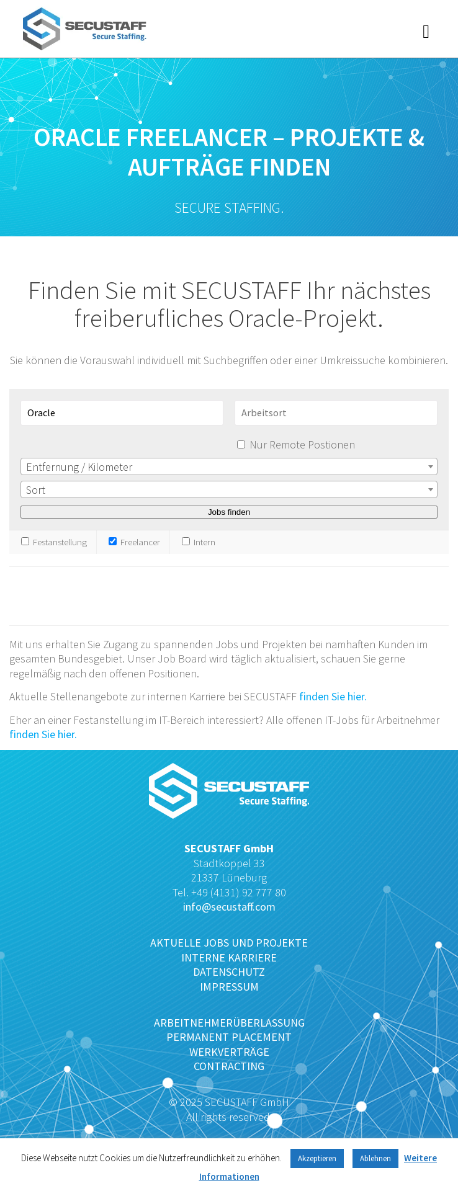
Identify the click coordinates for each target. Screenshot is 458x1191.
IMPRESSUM (229, 986)
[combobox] (229, 466)
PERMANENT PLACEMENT (229, 1037)
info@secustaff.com (229, 906)
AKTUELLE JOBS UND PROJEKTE (229, 942)
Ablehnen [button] (375, 1158)
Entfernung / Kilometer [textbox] (79, 467)
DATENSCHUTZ (229, 972)
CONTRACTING (229, 1066)
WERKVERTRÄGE (229, 1052)
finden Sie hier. (333, 696)
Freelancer (134, 542)
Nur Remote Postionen (302, 444)
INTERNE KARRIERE (229, 957)
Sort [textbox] (35, 490)
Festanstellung (54, 542)
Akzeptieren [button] (317, 1158)
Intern (198, 542)
